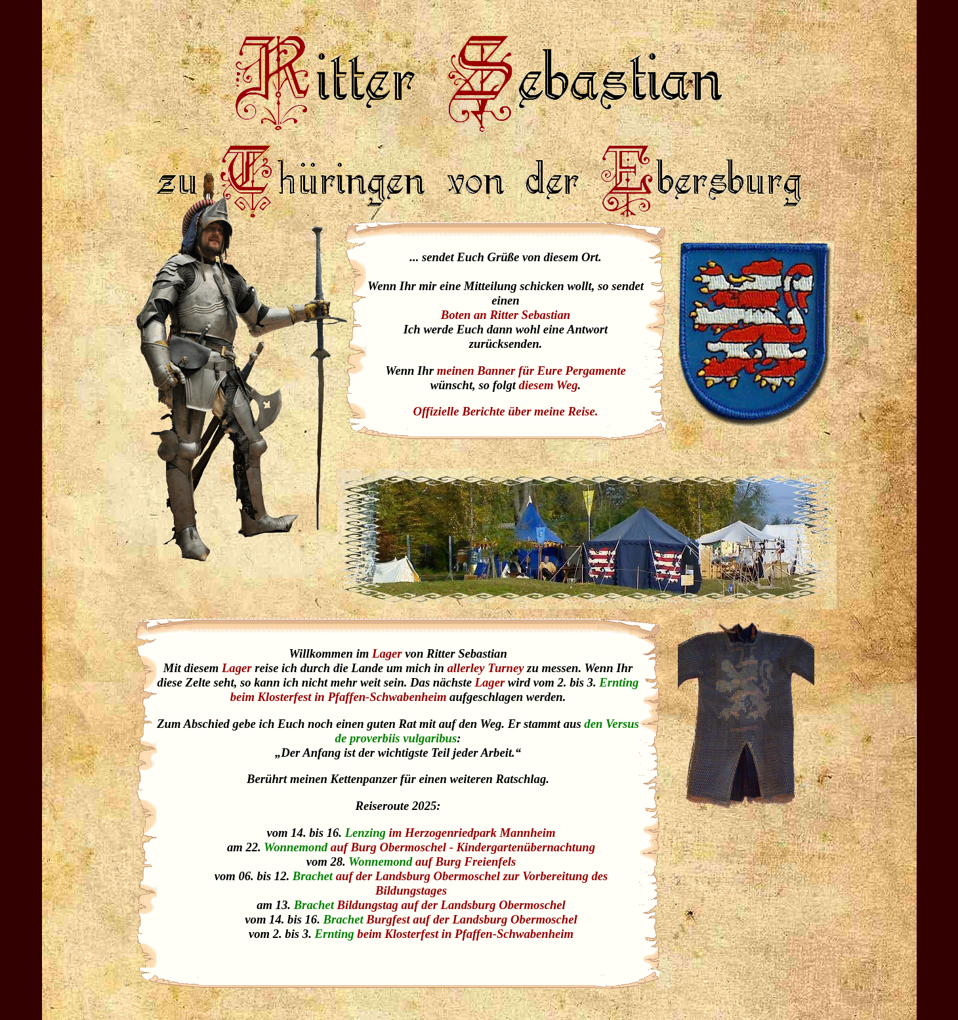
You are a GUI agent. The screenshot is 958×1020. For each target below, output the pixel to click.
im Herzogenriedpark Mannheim (472, 832)
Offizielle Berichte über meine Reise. (505, 411)
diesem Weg (548, 385)
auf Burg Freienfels (465, 861)
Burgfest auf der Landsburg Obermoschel (471, 919)
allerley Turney (486, 668)
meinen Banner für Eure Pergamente (531, 370)
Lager (387, 653)
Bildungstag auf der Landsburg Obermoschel (451, 905)
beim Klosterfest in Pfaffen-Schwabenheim (339, 697)
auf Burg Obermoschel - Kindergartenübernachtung (463, 847)
